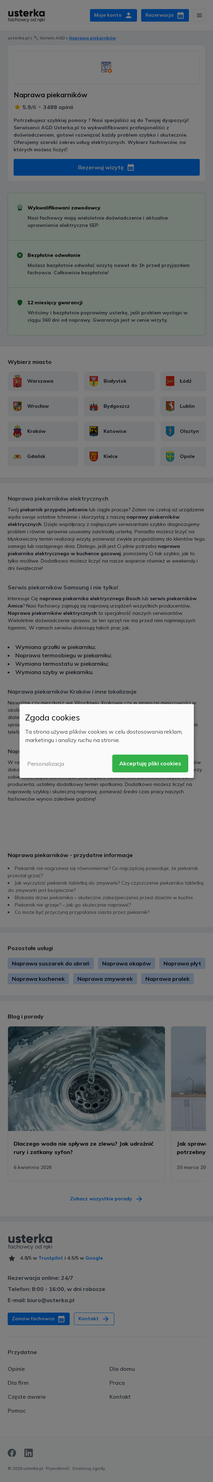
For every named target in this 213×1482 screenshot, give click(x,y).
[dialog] (107, 741)
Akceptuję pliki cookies (150, 763)
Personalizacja (45, 763)
